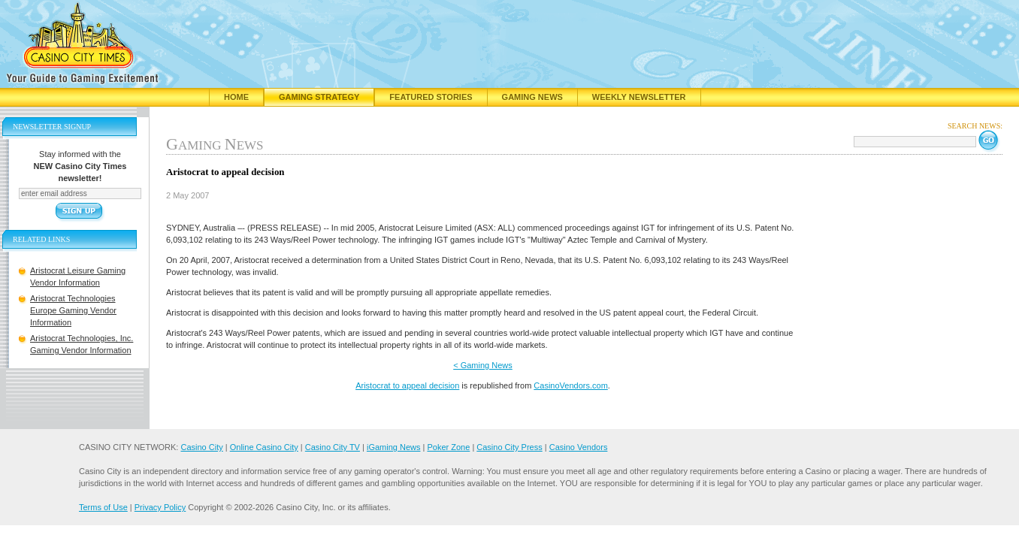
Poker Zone (448, 447)
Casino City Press (509, 447)
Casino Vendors (578, 447)
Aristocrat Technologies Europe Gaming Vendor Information (73, 310)
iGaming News (394, 447)
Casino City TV (332, 447)
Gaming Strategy (319, 96)
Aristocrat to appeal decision (407, 385)
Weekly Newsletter (639, 96)
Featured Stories (430, 96)
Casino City (201, 447)
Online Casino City (264, 447)
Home (236, 96)
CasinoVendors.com (570, 385)
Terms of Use (103, 507)
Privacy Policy (160, 507)
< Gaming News (483, 365)
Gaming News (532, 96)
